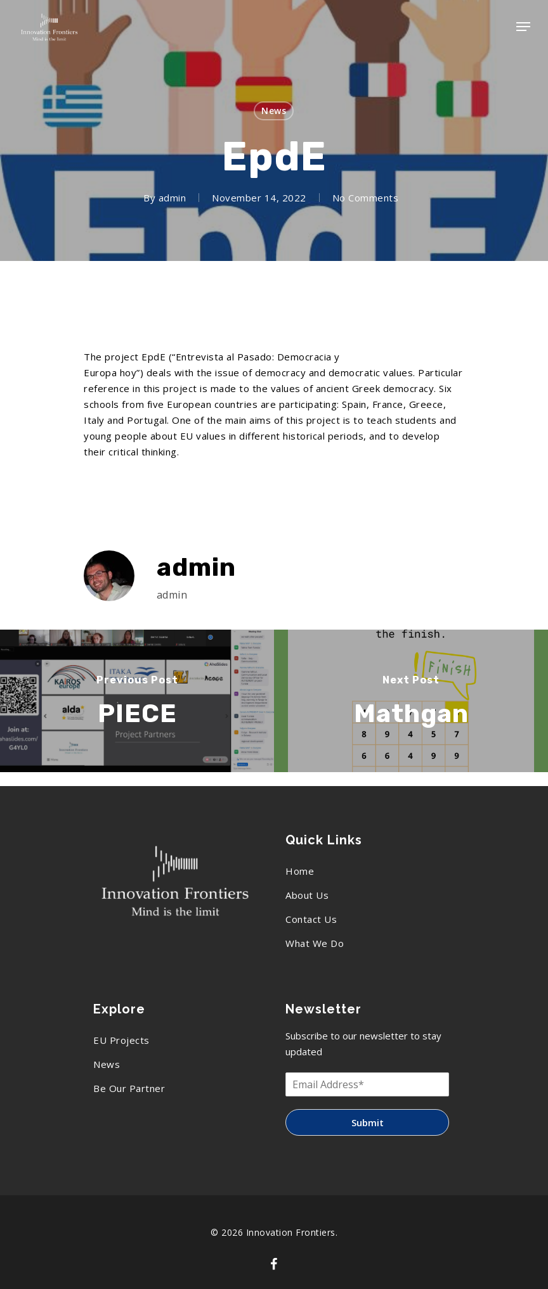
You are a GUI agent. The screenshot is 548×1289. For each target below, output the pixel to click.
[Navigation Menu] (523, 26)
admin (172, 197)
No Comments (365, 197)
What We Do (314, 943)
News (273, 111)
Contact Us (311, 919)
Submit (367, 1122)
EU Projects (121, 1040)
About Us (307, 895)
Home (299, 871)
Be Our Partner (129, 1088)
